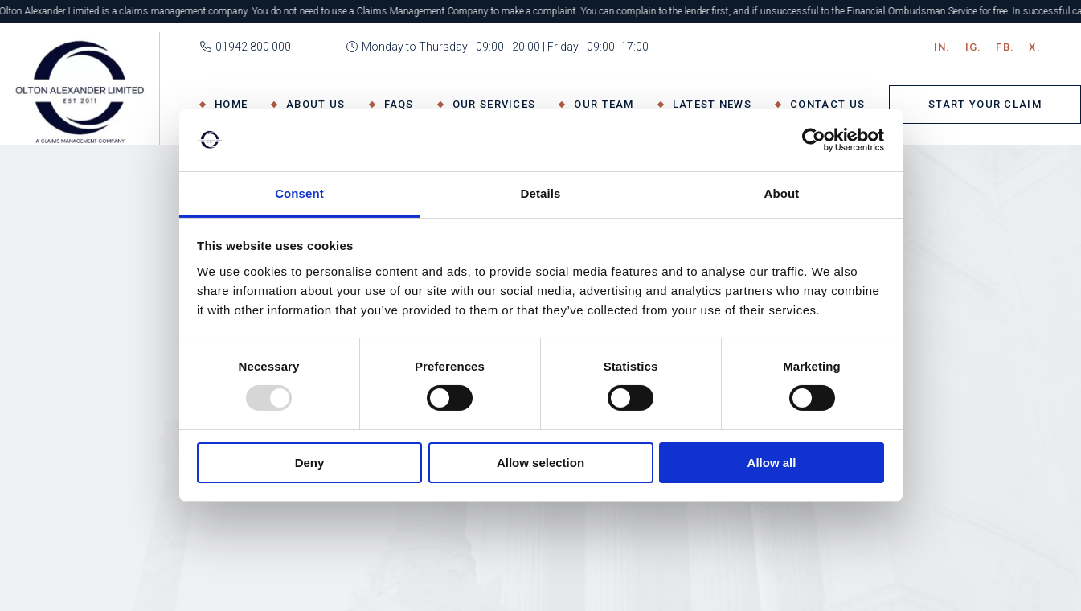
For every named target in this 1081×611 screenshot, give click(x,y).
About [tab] (782, 193)
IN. (942, 47)
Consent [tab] (299, 193)
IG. (973, 47)
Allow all (771, 463)
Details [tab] (541, 193)
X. (1035, 47)
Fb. (1005, 47)
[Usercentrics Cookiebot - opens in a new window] (813, 140)
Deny (310, 463)
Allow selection (540, 463)
